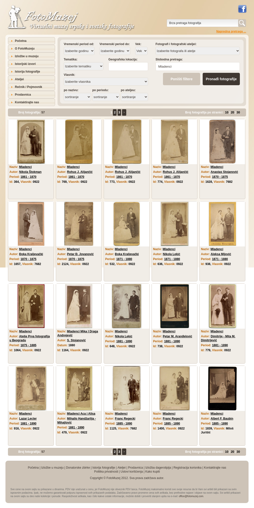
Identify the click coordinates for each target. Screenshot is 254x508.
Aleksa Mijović (221, 254)
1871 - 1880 (124, 259)
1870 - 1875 (220, 177)
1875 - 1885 (28, 345)
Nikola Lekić (171, 254)
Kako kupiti (152, 471)
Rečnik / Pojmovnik (28, 87)
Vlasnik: (69, 75)
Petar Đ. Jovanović (80, 254)
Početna (21, 41)
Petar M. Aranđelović (177, 336)
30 (238, 112)
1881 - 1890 (124, 341)
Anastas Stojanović (224, 172)
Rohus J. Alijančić (80, 172)
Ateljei (19, 79)
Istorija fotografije (27, 71)
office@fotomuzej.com (191, 496)
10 (226, 112)
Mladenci (25, 167)
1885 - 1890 (124, 423)
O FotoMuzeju (24, 48)
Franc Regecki (125, 418)
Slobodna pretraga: (169, 59)
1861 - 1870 (28, 177)
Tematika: (70, 59)
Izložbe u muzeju (26, 56)
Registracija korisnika (187, 467)
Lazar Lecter (28, 418)
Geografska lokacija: (122, 59)
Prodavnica (23, 94)
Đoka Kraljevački (31, 254)
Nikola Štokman (30, 172)
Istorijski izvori (25, 64)
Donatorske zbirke (78, 467)
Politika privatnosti (106, 471)
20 (232, 112)
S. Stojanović (76, 340)
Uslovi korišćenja (132, 471)
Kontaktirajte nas (27, 102)
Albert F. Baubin (222, 418)
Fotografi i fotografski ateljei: (176, 44)
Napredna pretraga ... (231, 31)
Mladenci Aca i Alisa (81, 413)
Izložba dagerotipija (158, 467)
